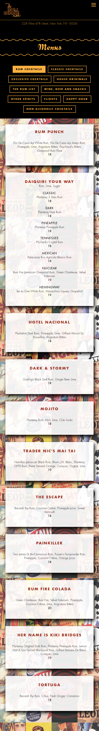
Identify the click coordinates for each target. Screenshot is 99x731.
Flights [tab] (51, 99)
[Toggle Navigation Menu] (93, 5)
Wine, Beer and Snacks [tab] (65, 89)
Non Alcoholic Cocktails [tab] (50, 109)
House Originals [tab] (72, 79)
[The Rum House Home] (12, 10)
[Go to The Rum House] (49, 23)
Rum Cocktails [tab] (29, 69)
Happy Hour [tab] (77, 99)
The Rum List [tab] (24, 89)
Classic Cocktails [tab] (67, 69)
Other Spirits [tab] (23, 99)
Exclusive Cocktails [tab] (30, 79)
